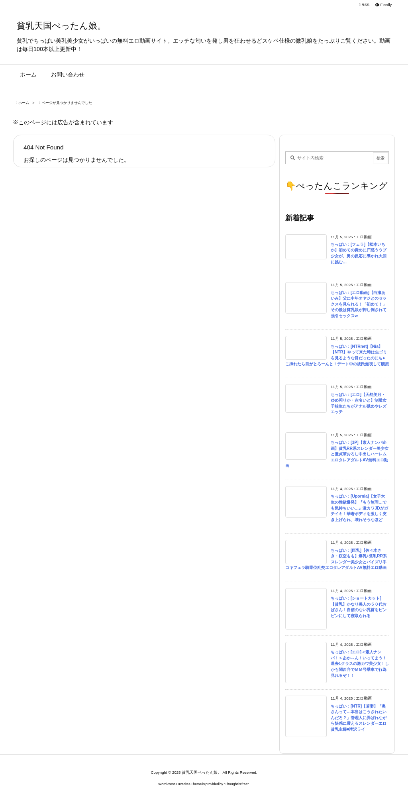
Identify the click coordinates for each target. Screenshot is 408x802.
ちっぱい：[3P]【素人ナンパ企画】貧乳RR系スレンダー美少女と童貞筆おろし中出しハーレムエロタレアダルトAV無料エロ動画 (336, 454)
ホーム (23, 103)
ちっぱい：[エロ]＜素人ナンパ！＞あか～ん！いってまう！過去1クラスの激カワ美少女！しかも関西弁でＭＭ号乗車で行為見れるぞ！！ (360, 663)
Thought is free (236, 784)
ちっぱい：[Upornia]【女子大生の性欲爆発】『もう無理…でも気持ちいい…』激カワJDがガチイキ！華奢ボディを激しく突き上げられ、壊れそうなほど (359, 508)
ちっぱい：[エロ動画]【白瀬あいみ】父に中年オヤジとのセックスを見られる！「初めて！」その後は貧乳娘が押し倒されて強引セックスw (358, 304)
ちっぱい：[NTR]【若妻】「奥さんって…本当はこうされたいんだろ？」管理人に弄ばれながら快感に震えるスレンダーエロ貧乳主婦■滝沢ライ (358, 717)
